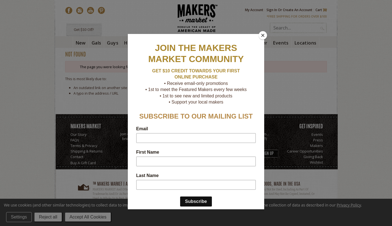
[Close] (263, 35)
